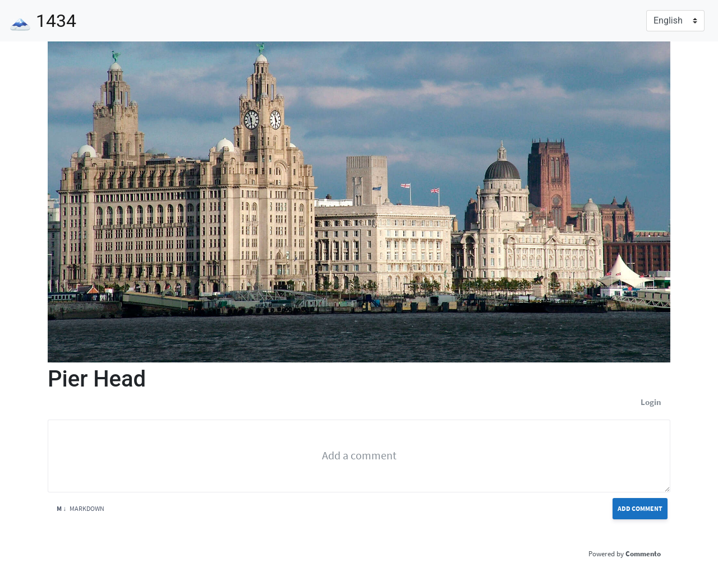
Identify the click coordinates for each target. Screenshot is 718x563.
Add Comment (640, 508)
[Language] (675, 20)
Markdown (80, 508)
